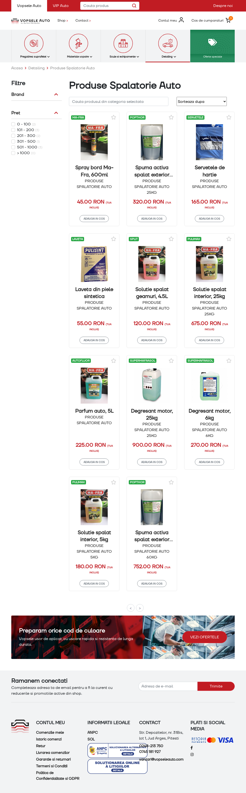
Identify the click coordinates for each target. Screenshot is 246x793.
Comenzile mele (50, 732)
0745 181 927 (149, 751)
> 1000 (26, 152)
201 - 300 (28, 135)
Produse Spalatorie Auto (72, 67)
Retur (40, 746)
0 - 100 (26, 124)
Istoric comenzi (49, 739)
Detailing (36, 67)
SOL (91, 739)
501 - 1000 (30, 147)
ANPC (92, 732)
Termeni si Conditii (51, 766)
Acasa (17, 67)
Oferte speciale (212, 56)
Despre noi (223, 5)
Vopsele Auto (32, 5)
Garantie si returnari (53, 759)
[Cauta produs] (109, 6)
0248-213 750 (151, 746)
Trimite (216, 686)
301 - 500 (28, 141)
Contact (83, 20)
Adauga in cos (94, 218)
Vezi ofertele (204, 637)
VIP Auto (61, 5)
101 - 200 (28, 129)
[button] (171, 20)
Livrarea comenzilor (53, 752)
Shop (64, 20)
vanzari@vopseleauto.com (161, 759)
